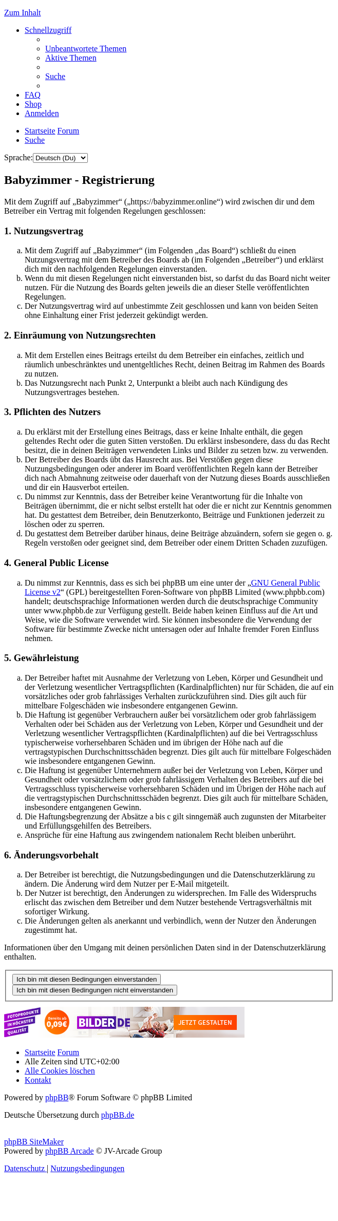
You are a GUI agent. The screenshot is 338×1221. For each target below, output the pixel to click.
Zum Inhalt (22, 12)
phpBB (56, 1097)
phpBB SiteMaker (34, 1141)
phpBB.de (117, 1115)
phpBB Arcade (69, 1151)
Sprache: (18, 157)
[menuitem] (85, 48)
